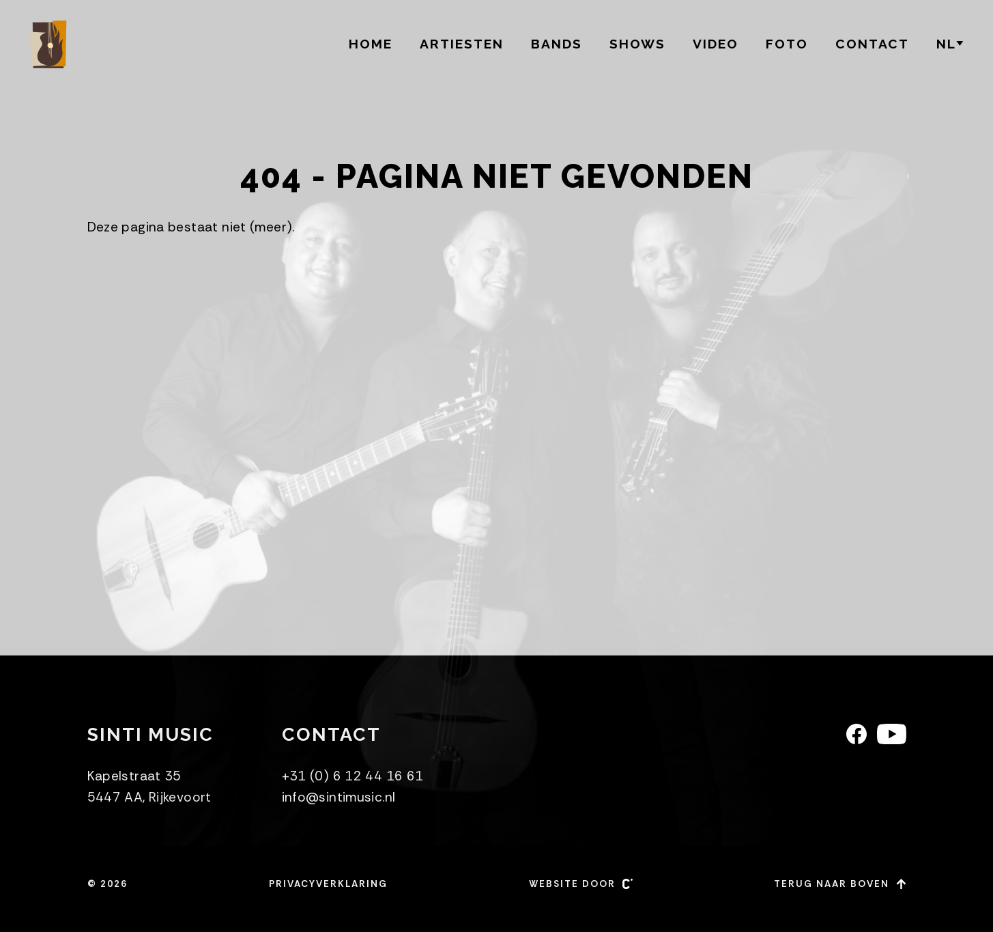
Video (715, 43)
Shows (637, 43)
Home (370, 43)
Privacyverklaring (328, 884)
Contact (872, 43)
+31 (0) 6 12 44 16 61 (353, 776)
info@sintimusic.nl (339, 797)
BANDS (556, 43)
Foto (787, 43)
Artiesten (462, 43)
